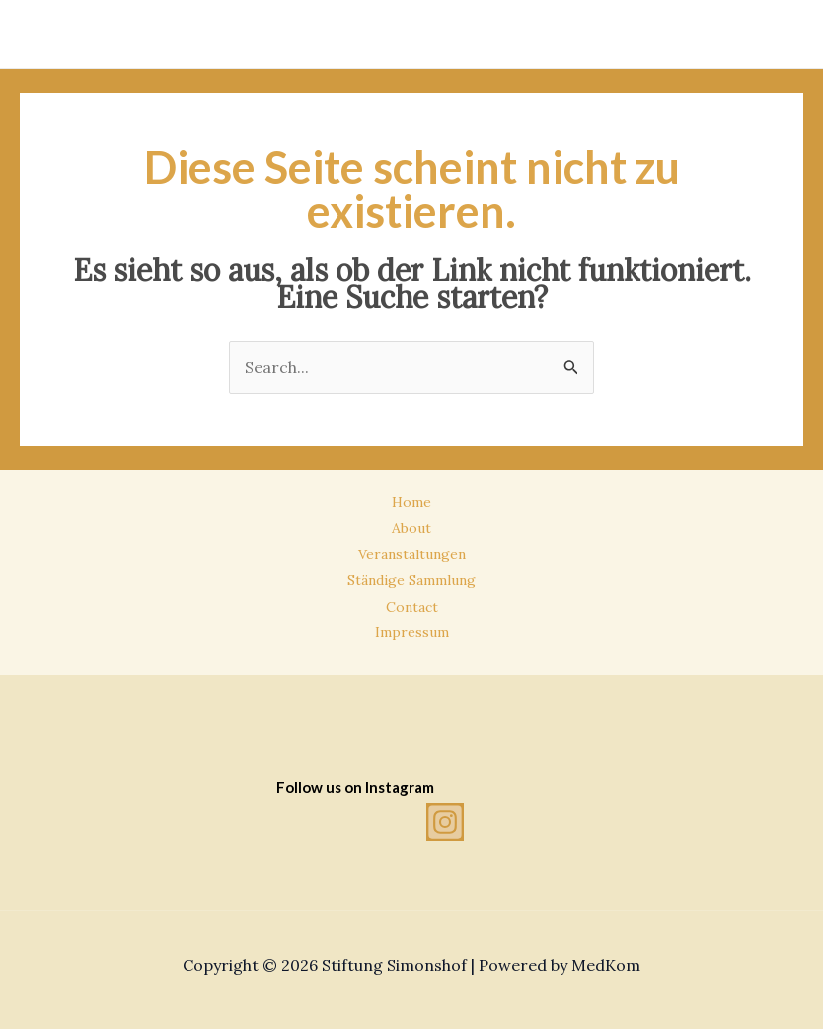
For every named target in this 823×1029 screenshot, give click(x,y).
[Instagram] (445, 822)
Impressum (412, 632)
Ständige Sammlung (411, 580)
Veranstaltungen (412, 554)
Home (411, 502)
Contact (412, 607)
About (411, 528)
